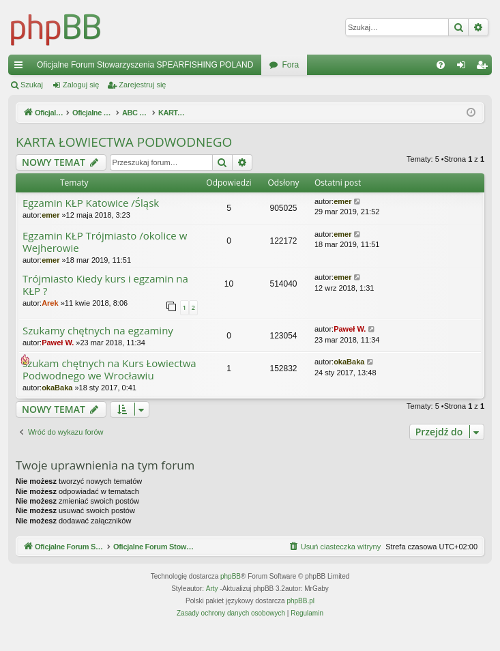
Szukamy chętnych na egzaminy (98, 330)
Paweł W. (58, 342)
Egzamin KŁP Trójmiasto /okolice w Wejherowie (105, 242)
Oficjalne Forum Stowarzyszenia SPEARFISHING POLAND (145, 65)
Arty (212, 605)
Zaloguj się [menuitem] (464, 67)
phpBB (230, 592)
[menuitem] (440, 65)
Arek (50, 303)
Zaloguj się (81, 85)
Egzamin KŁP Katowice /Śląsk (91, 203)
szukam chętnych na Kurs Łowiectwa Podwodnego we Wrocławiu (109, 369)
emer (50, 215)
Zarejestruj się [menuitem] (484, 67)
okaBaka (57, 388)
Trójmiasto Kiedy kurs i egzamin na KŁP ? (105, 285)
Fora (290, 65)
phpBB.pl (300, 617)
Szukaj (31, 85)
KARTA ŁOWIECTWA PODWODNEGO (124, 142)
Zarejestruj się (142, 85)
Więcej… (21, 67)
